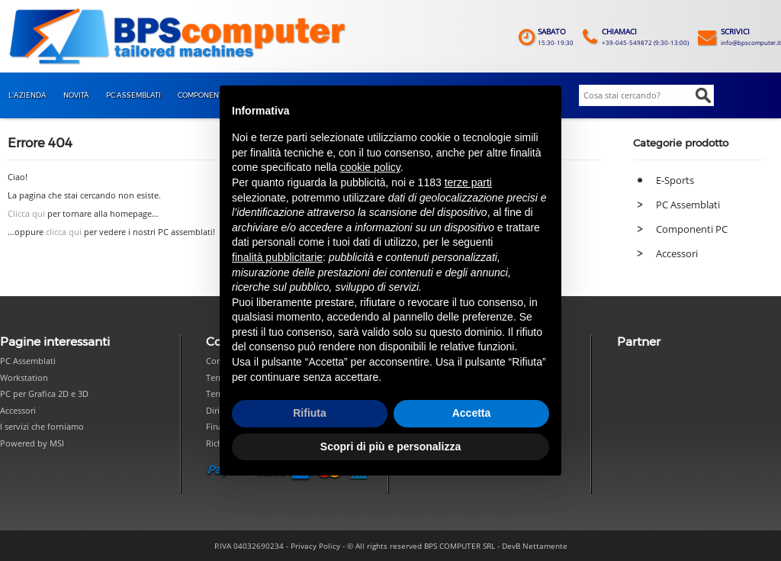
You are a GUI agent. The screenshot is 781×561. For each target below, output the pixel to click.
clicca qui (64, 232)
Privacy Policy (315, 545)
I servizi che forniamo (42, 426)
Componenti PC (692, 229)
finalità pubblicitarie (277, 257)
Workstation (24, 377)
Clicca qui (26, 213)
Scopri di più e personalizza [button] (390, 446)
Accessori (677, 253)
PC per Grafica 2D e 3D (44, 393)
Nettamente (544, 545)
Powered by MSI (32, 443)
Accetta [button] (471, 413)
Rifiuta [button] (309, 413)
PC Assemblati (688, 204)
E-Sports (675, 180)
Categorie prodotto (680, 143)
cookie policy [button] (370, 167)
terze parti (468, 182)
